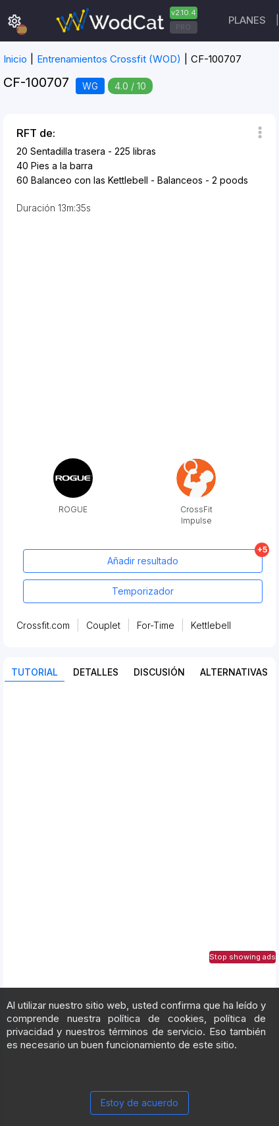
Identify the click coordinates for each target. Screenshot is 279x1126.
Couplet (103, 625)
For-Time (155, 625)
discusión (159, 672)
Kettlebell (211, 625)
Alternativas (234, 672)
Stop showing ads (242, 956)
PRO (183, 27)
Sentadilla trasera (67, 151)
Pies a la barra (62, 165)
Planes (247, 20)
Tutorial (34, 672)
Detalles (95, 672)
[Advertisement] (139, 833)
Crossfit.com (43, 625)
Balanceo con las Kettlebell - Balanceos (117, 180)
